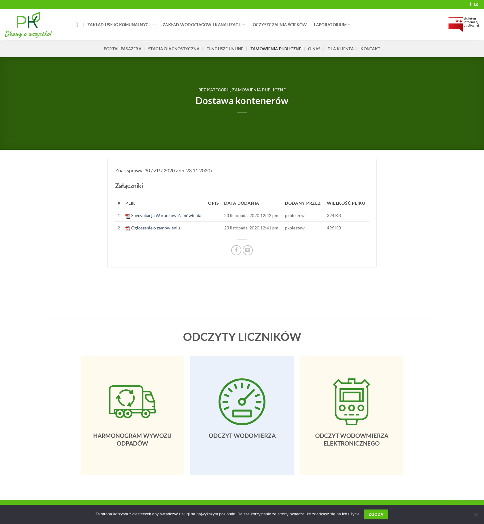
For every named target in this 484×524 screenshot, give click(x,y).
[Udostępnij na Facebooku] (236, 250)
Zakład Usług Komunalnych (121, 24)
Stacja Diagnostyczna (173, 48)
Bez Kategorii (214, 89)
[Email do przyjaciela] (248, 250)
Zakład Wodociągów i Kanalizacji (204, 24)
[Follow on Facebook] (470, 4)
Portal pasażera (122, 48)
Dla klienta (341, 48)
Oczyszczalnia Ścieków (280, 24)
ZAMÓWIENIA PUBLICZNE (275, 48)
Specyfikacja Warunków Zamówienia (166, 215)
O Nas (314, 48)
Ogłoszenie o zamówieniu (155, 227)
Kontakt (370, 48)
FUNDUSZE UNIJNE (225, 48)
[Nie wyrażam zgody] (475, 516)
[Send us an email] (476, 4)
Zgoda (376, 514)
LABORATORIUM (332, 24)
